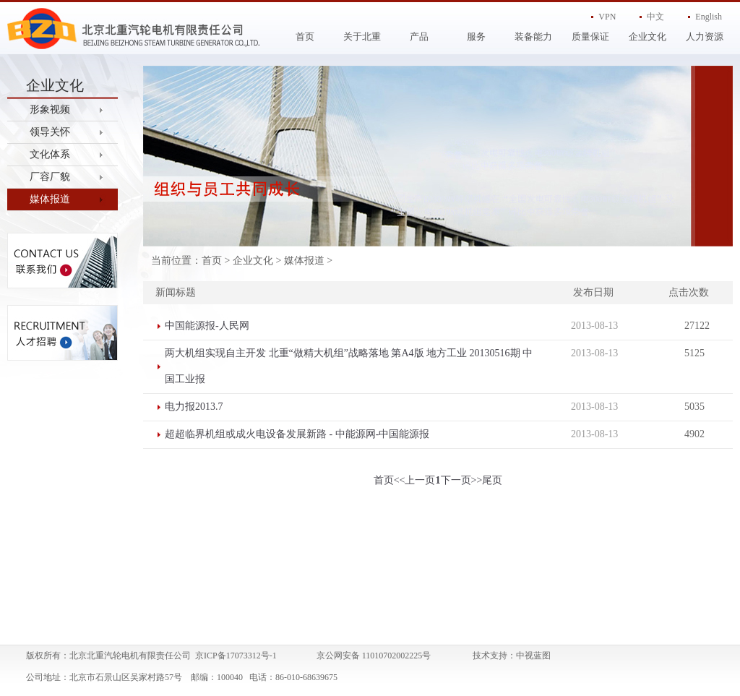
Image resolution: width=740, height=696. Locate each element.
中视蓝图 (533, 655)
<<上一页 (415, 480)
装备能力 (533, 36)
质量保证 (590, 36)
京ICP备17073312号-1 (236, 655)
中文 (655, 17)
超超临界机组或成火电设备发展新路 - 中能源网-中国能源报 (297, 434)
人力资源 (704, 36)
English (708, 17)
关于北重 (362, 36)
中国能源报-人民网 (207, 325)
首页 (305, 36)
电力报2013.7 (194, 406)
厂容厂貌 (50, 176)
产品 (419, 36)
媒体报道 (50, 199)
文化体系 (50, 154)
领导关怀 (50, 131)
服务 (476, 36)
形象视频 (50, 109)
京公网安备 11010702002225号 (374, 655)
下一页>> (462, 480)
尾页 (492, 480)
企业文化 (647, 36)
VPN (607, 17)
